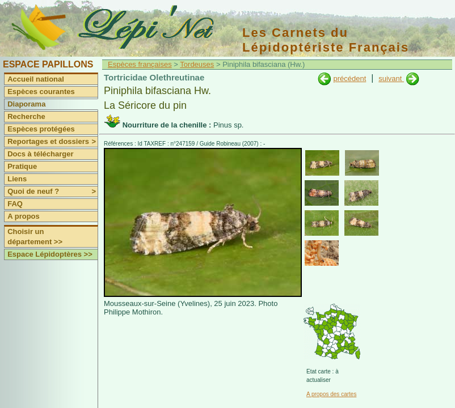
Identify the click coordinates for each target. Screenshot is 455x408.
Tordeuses (197, 64)
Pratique (22, 166)
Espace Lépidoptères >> (49, 254)
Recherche (26, 116)
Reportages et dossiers (52, 142)
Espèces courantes (41, 91)
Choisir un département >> (34, 236)
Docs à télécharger (40, 154)
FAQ (15, 203)
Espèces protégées (41, 129)
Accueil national (35, 79)
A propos (23, 216)
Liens (17, 179)
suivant (391, 78)
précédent (349, 78)
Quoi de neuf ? (52, 191)
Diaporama (26, 104)
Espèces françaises (140, 64)
